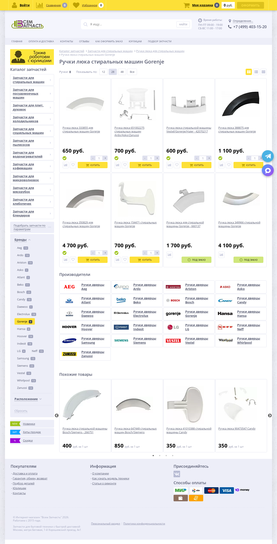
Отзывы (84, 41)
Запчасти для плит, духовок (32, 305)
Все (132, 72)
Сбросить (20, 259)
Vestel (24, 221)
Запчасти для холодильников (32, 317)
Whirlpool (26, 228)
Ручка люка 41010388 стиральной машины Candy (188, 430)
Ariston (25, 110)
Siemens (25, 213)
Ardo (23, 103)
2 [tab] (160, 455)
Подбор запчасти (159, 41)
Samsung (26, 206)
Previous (57, 416)
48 (122, 72)
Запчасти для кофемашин (32, 364)
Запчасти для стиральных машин (32, 278)
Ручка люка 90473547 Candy (237, 428)
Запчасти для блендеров (32, 411)
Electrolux (26, 162)
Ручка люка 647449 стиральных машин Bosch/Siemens (135, 430)
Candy (24, 147)
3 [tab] (166, 455)
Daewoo (25, 154)
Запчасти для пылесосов (32, 341)
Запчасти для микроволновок (32, 376)
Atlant (23, 125)
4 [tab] (173, 455)
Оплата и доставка (41, 41)
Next (270, 416)
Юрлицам (135, 41)
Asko (22, 118)
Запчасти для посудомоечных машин (32, 291)
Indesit (24, 191)
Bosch (24, 140)
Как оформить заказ (108, 41)
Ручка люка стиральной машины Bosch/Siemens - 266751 (85, 430)
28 (112, 72)
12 (103, 72)
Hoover (25, 184)
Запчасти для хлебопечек (32, 400)
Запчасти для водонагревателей (32, 352)
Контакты (66, 41)
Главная (16, 41)
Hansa (23, 177)
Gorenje (24, 169)
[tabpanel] (85, 415)
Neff (38, 199)
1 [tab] (153, 455)
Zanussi (25, 236)
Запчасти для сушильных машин (32, 329)
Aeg (22, 96)
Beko (23, 132)
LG (21, 199)
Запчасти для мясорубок (32, 388)
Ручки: (63, 72)
